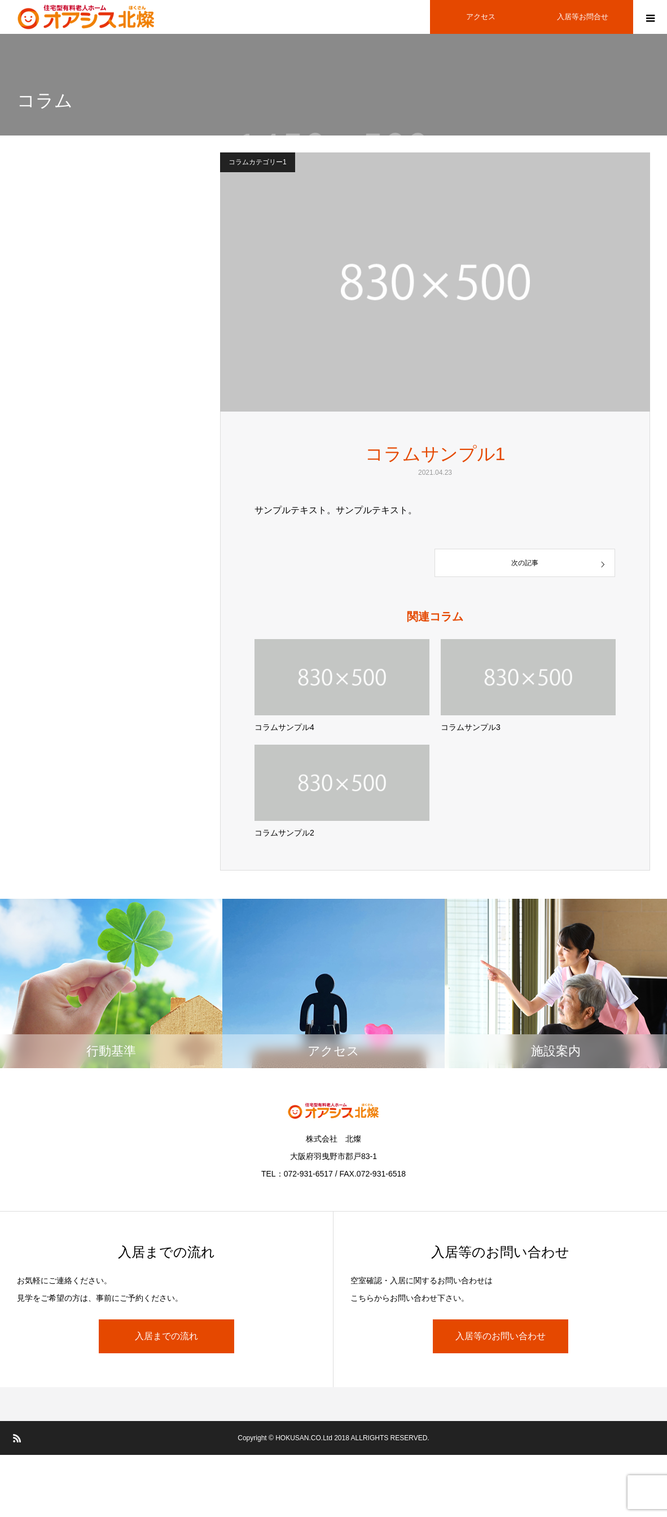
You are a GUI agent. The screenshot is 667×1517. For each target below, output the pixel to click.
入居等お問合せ (582, 16)
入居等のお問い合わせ (500, 1336)
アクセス (480, 16)
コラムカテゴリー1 (258, 162)
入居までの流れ (166, 1336)
